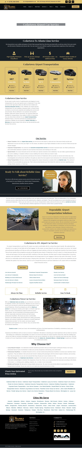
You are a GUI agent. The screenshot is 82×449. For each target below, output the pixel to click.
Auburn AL (62, 411)
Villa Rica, (32, 120)
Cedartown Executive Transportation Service (36, 385)
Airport (30, 7)
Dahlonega (71, 404)
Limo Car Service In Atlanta (11, 280)
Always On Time (17, 294)
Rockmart (58, 408)
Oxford (32, 408)
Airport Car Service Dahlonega (61, 277)
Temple (34, 411)
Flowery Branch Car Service (52, 392)
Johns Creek (51, 406)
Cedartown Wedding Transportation (58, 385)
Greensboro (31, 406)
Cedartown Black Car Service (14, 382)
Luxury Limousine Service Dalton (37, 280)
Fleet (51, 7)
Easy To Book (65, 294)
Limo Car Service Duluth (59, 275)
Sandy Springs (61, 339)
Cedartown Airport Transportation (31, 382)
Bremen (47, 402)
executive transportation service (39, 147)
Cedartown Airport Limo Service (66, 382)
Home (24, 6)
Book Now (37, 6)
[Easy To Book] (65, 290)
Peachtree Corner (49, 408)
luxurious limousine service (12, 106)
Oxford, (28, 120)
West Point (54, 411)
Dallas (50, 404)
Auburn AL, (43, 339)
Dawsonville (43, 404)
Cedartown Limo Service (26, 359)
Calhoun (71, 402)
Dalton (54, 404)
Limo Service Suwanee (33, 387)
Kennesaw (64, 406)
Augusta (33, 402)
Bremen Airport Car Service (36, 275)
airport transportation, (31, 117)
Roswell (68, 408)
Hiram (45, 406)
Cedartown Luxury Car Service (49, 382)
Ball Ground (54, 402)
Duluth (65, 404)
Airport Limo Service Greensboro (35, 392)
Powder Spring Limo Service (18, 392)
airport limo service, (27, 141)
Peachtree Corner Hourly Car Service (49, 389)
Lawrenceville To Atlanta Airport (61, 282)
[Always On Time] (16, 290)
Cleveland (30, 404)
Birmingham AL (40, 413)
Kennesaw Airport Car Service (61, 280)
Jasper (58, 406)
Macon (53, 339)
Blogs (56, 6)
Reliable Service (41, 294)
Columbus (17, 404)
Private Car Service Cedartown (16, 385)
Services (44, 7)
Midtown (19, 408)
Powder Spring (39, 408)
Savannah (14, 411)
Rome (63, 408)
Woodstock (47, 411)
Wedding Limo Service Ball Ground (13, 277)
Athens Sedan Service (34, 277)
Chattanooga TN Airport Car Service (14, 282)
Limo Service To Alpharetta (11, 275)
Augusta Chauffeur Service (35, 282)
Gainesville (39, 406)
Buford (60, 402)
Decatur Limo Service (59, 272)
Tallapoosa (27, 411)
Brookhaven (40, 402)
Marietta (13, 408)
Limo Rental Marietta (45, 387)
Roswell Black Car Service (58, 387)
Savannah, (48, 339)
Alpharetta (16, 402)
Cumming (23, 404)
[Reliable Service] (41, 290)
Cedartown (10, 404)
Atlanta (28, 402)
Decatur (60, 404)
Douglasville (13, 406)
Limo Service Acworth (10, 272)
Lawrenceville (72, 406)
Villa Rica (39, 411)
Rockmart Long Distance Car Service (29, 389)
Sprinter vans (62, 160)
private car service (71, 202)
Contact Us (62, 6)
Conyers (36, 404)
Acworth (10, 402)
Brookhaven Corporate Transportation (38, 272)
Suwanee (20, 411)
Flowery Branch (22, 406)
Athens (23, 402)
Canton (65, 402)
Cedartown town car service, (17, 303)
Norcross (7, 122)
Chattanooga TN (70, 411)
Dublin (7, 406)
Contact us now (13, 329)
